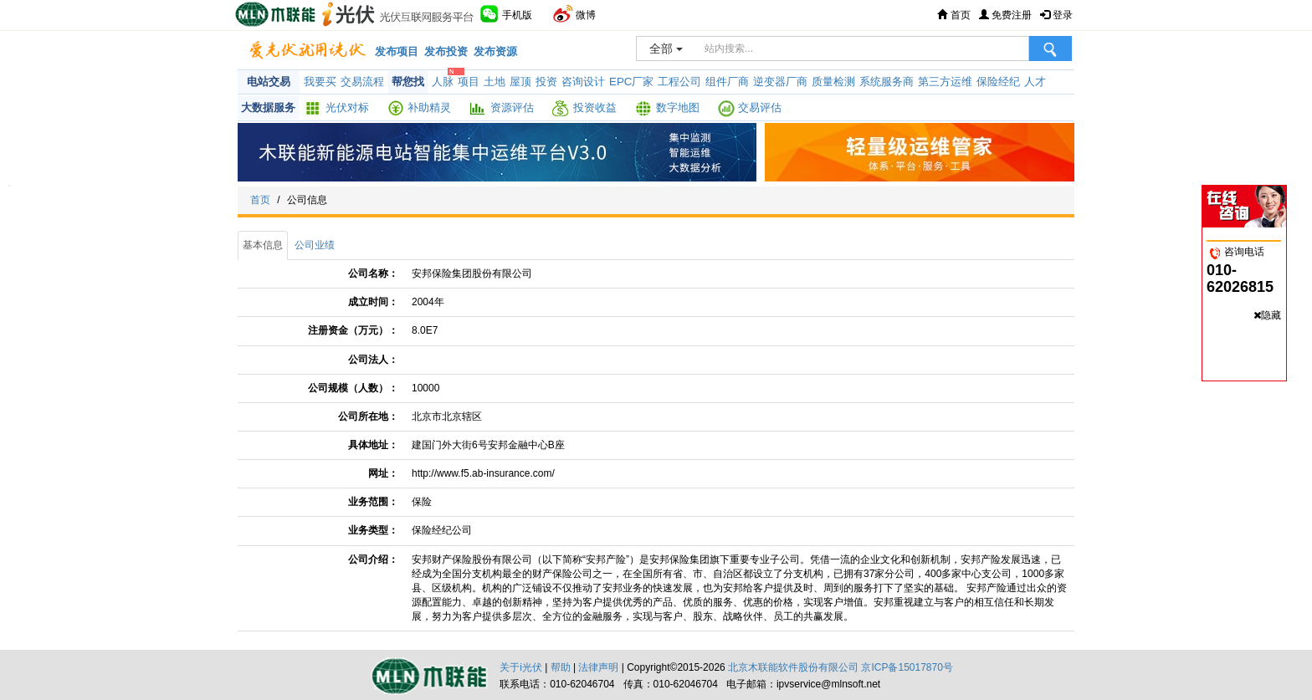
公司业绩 (315, 245)
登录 (1056, 15)
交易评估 (760, 107)
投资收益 (595, 107)
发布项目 (396, 51)
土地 (494, 81)
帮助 (561, 667)
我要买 (320, 81)
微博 (574, 13)
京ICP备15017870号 (906, 667)
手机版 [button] (505, 13)
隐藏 (1271, 315)
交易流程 (362, 81)
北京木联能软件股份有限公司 (793, 667)
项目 (468, 81)
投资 (546, 81)
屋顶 (520, 81)
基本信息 (263, 245)
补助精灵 (429, 107)
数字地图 (678, 107)
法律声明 (598, 667)
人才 (1035, 81)
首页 (953, 15)
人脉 (443, 81)
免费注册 (1005, 15)
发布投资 (446, 51)
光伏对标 (347, 107)
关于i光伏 (521, 667)
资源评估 (512, 107)
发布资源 (495, 51)
